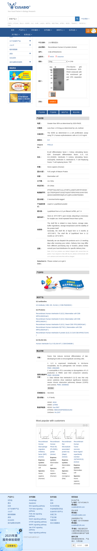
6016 (54, 402)
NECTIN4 (55, 23)
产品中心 (23, 30)
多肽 (11, 54)
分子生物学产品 (15, 41)
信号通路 (48, 30)
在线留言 (53, 101)
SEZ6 (67, 23)
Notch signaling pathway (37, 519)
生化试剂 (13, 58)
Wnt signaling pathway (37, 506)
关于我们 (16, 34)
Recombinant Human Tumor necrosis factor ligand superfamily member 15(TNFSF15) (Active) (79, 452)
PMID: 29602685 (53, 368)
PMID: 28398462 (63, 385)
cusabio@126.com (78, 525)
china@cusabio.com (79, 515)
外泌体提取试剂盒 (56, 509)
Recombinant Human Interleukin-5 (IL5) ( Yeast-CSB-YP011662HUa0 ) (61, 324)
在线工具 (53, 514)
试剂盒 (10, 500)
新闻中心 (60, 30)
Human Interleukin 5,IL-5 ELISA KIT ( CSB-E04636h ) (55, 344)
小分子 (12, 45)
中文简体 (85, 19)
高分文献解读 (55, 523)
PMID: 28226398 (53, 375)
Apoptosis (32, 503)
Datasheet (60, 56)
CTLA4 (15, 23)
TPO (9, 25)
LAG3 (42, 23)
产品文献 (53, 517)
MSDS (51, 56)
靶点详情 (76, 112)
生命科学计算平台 (56, 511)
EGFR (27, 23)
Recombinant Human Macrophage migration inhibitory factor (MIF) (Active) (43, 449)
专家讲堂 (53, 520)
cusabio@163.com (78, 507)
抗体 (9, 506)
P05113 (50, 145)
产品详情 (41, 112)
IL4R (36, 23)
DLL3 (21, 23)
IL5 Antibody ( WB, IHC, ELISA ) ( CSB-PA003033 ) (54, 305)
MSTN (48, 23)
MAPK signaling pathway (38, 525)
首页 (12, 30)
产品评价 (53, 112)
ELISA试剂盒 (54, 506)
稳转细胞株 (13, 49)
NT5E (62, 23)
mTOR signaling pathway (38, 522)
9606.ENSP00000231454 (63, 410)
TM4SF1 (74, 23)
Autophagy (33, 500)
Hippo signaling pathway (37, 533)
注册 (86, 545)
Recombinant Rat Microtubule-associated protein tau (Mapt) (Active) (66, 449)
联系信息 (28, 34)
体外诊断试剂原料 (16, 62)
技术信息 (73, 30)
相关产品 (65, 112)
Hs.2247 (57, 412)
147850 (55, 405)
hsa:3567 (56, 407)
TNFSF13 (82, 23)
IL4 (32, 23)
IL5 (48, 140)
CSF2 (9, 23)
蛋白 (9, 503)
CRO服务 (35, 30)
